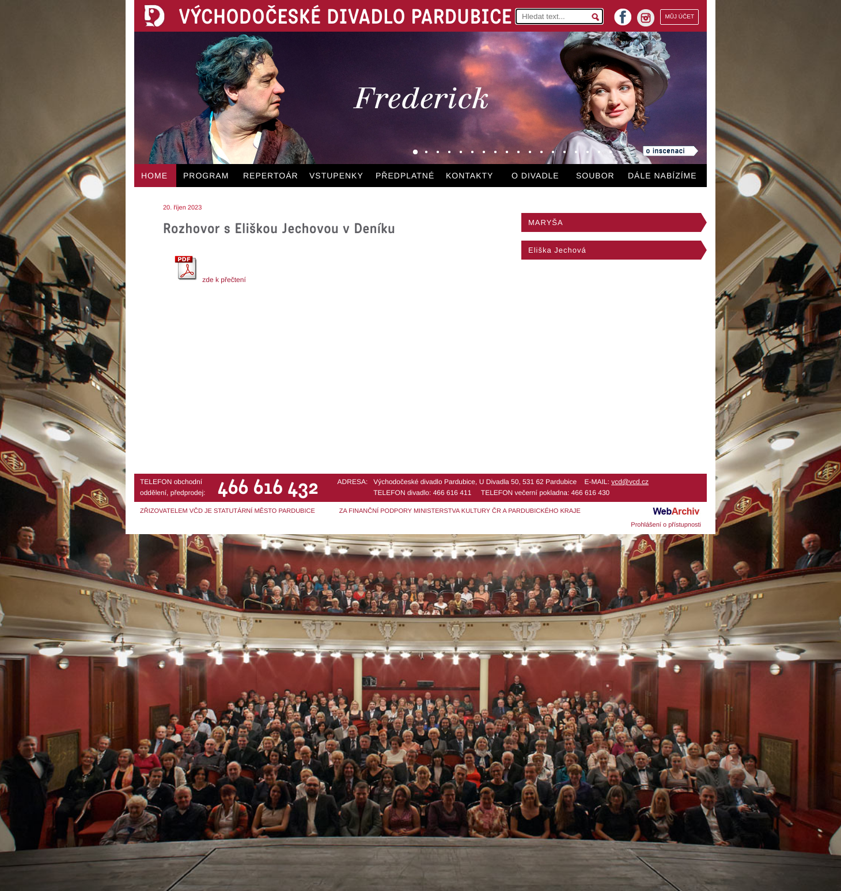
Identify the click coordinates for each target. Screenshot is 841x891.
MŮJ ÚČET (679, 17)
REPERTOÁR (270, 175)
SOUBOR (595, 175)
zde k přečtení (209, 280)
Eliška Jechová (557, 250)
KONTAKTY (469, 175)
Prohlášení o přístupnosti (666, 524)
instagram (645, 17)
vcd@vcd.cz (630, 482)
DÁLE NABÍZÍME (662, 175)
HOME (154, 175)
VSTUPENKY (336, 175)
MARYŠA (545, 222)
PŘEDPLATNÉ (405, 175)
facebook (622, 13)
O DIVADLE (535, 175)
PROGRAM (206, 175)
